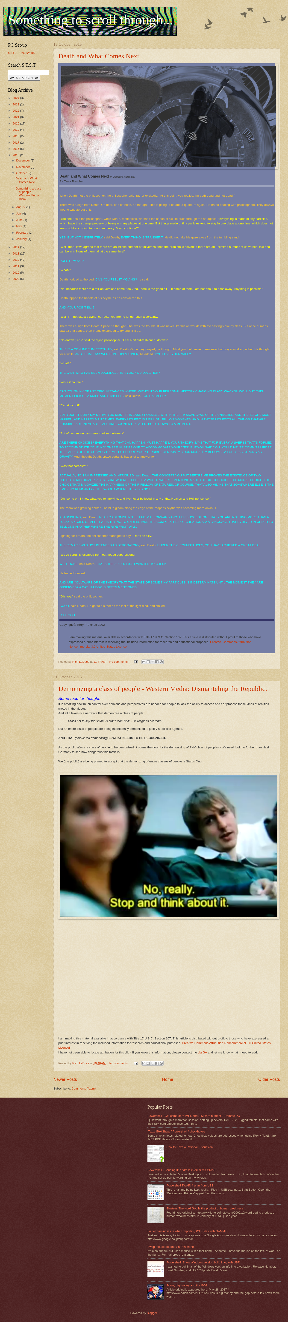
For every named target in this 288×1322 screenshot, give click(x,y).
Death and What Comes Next (98, 56)
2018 (16, 136)
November (23, 167)
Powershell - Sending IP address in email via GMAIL (181, 1170)
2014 (16, 247)
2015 (16, 155)
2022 (16, 110)
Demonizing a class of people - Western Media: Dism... (28, 194)
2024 (16, 98)
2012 (16, 259)
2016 (16, 148)
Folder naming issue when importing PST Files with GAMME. (187, 1231)
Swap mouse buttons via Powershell (171, 1246)
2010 (16, 272)
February (22, 232)
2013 (16, 253)
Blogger (152, 1313)
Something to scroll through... (90, 19)
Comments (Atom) (84, 1088)
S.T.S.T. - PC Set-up (21, 53)
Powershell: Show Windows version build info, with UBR (203, 1262)
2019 (16, 129)
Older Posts (269, 1079)
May (19, 226)
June (20, 220)
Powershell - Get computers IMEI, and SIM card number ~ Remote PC (193, 1116)
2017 (16, 142)
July (19, 213)
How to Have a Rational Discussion (189, 1147)
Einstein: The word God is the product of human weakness (204, 1208)
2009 (16, 278)
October (21, 173)
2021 (16, 117)
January (21, 239)
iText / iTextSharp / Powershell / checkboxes (176, 1131)
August (21, 207)
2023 (16, 104)
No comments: (119, 661)
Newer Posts (65, 1079)
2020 (16, 123)
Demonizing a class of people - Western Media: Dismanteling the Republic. (162, 688)
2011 (16, 266)
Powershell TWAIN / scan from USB (190, 1185)
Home (167, 1079)
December (23, 160)
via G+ (202, 1052)
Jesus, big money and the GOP (187, 1285)
